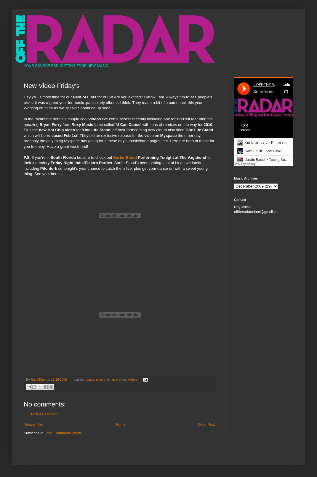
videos (132, 379)
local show (118, 379)
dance (90, 379)
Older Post (206, 424)
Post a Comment (44, 414)
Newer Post (34, 424)
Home (121, 424)
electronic (103, 379)
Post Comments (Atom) (63, 433)
